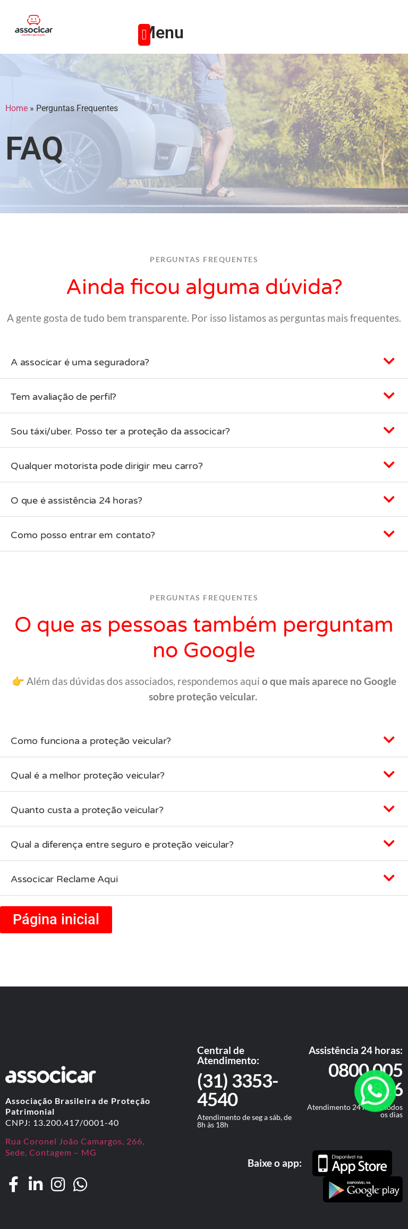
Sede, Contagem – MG (51, 1152)
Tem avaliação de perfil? (63, 397)
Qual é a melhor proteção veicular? (88, 775)
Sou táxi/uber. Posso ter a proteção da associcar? (120, 431)
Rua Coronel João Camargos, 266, (74, 1141)
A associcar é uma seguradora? (80, 362)
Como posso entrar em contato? (83, 535)
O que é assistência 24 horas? (76, 500)
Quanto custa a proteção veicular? (87, 810)
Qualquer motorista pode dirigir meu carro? (107, 466)
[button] (144, 35)
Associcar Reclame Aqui (64, 879)
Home (16, 108)
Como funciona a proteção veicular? (91, 741)
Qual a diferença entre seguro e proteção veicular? (122, 844)
